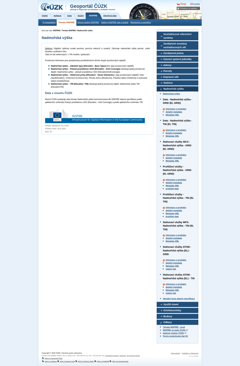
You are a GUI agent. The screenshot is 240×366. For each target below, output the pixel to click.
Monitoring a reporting (140, 22)
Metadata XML (172, 115)
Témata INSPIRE (66, 22)
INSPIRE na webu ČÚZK (175, 330)
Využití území (170, 304)
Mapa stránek (175, 353)
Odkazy (167, 322)
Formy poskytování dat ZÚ (175, 336)
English (197, 4)
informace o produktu (176, 109)
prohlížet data (172, 189)
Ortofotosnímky (172, 310)
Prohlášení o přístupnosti (190, 353)
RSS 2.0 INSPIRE (101, 361)
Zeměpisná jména (173, 53)
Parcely (167, 71)
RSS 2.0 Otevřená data (118, 361)
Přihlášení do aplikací (188, 8)
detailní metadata (174, 112)
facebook (123, 356)
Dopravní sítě (170, 77)
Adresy (167, 65)
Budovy (167, 316)
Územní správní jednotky (177, 59)
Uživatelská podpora (112, 356)
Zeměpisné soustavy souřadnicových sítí (175, 45)
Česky (183, 4)
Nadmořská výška (173, 88)
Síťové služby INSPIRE (88, 22)
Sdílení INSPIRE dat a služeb (114, 22)
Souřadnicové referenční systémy (177, 36)
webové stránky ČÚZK (173, 333)
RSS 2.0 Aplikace (49, 361)
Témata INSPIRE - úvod (174, 327)
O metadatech (49, 22)
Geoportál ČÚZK (92, 6)
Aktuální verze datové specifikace (179, 299)
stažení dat (171, 269)
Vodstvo (168, 82)
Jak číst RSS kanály (133, 356)
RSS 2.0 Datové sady (66, 361)
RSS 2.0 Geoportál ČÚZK (52, 358)
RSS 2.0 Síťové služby (84, 361)
